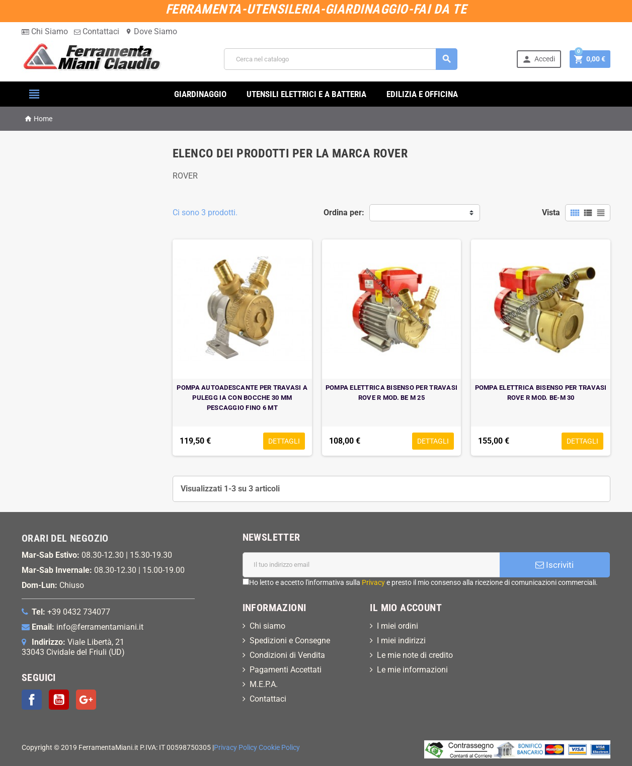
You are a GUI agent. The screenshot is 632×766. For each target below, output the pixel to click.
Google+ (86, 700)
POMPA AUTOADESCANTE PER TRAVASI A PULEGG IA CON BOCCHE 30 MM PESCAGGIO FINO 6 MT (242, 397)
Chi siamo (267, 626)
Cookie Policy (279, 747)
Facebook (32, 700)
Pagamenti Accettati (286, 669)
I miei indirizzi (401, 640)
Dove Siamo (151, 31)
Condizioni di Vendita (287, 655)
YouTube (59, 700)
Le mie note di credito (415, 655)
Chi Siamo (45, 31)
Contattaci (96, 31)
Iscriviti (554, 565)
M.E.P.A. (264, 684)
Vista (551, 212)
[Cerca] (340, 59)
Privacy (373, 582)
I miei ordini (397, 626)
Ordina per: (344, 212)
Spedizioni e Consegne (290, 640)
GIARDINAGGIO (200, 94)
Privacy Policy (235, 747)
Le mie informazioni (412, 669)
